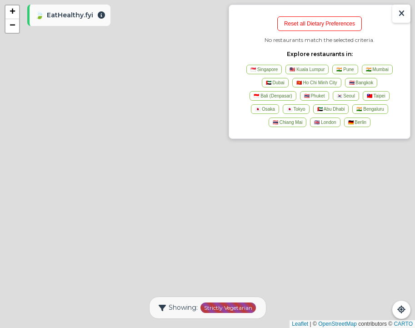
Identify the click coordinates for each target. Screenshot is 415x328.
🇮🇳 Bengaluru (370, 109)
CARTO (403, 324)
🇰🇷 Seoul (346, 95)
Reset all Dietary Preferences (319, 23)
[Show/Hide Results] (401, 14)
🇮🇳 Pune (345, 69)
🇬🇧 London (325, 122)
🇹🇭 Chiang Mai (287, 122)
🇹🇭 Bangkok (361, 82)
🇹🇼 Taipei (376, 95)
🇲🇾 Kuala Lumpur (307, 69)
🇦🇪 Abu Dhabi (331, 109)
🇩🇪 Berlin (357, 122)
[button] (12, 12)
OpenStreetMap (337, 324)
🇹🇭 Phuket (314, 95)
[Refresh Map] (401, 310)
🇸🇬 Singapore (264, 69)
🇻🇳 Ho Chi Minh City (316, 82)
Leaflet (300, 324)
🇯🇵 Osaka (265, 109)
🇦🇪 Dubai (275, 82)
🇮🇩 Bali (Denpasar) (273, 95)
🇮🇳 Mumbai (377, 69)
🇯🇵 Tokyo (296, 109)
